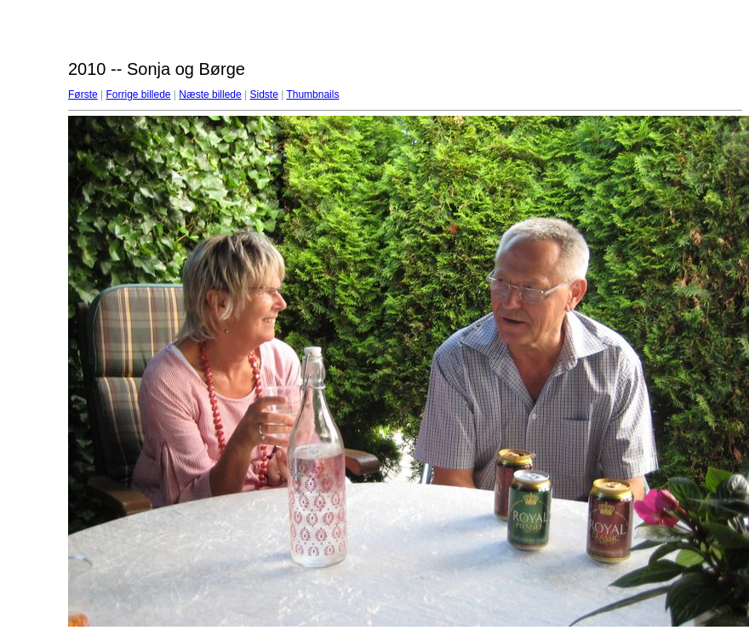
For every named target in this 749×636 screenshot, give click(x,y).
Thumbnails (312, 94)
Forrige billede (138, 94)
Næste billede (210, 94)
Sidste (263, 94)
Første (83, 94)
